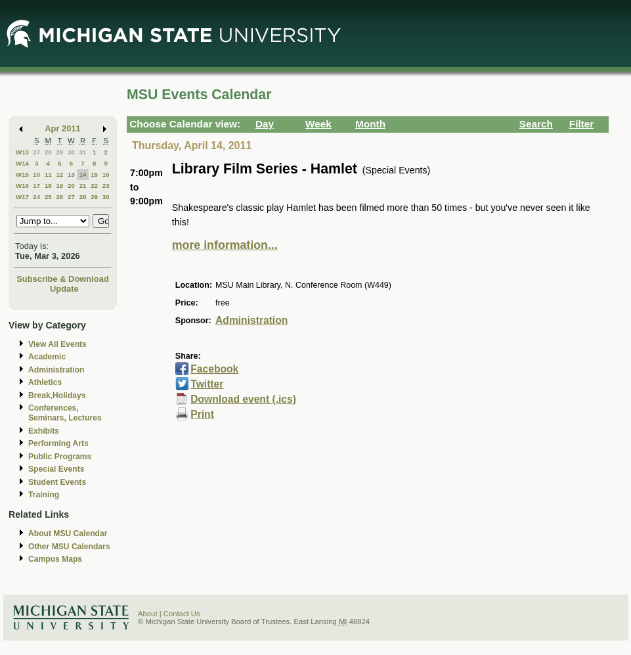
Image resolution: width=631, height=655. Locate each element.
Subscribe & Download (62, 279)
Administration (56, 369)
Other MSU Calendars (69, 546)
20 (71, 185)
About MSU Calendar (67, 533)
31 (83, 152)
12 (59, 174)
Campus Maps (55, 559)
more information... (225, 245)
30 (71, 152)
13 (71, 174)
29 (59, 152)
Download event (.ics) (243, 399)
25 (48, 196)
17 (36, 185)
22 (94, 185)
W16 (22, 185)
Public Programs (59, 456)
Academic (47, 356)
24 (36, 196)
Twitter (206, 384)
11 (48, 174)
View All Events (57, 344)
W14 (22, 163)
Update (64, 289)
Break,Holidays (57, 395)
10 (36, 174)
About (148, 614)
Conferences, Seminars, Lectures (65, 412)
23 (106, 185)
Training (43, 494)
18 (48, 185)
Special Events (56, 469)
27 (36, 152)
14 (83, 174)
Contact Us (181, 614)
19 (59, 185)
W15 (22, 174)
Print (202, 414)
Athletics (45, 382)
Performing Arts (58, 443)
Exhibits (43, 431)
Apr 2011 (63, 128)
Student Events (57, 482)
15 (94, 174)
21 (83, 185)
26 (59, 196)
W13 (22, 152)
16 (106, 174)
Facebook (214, 368)
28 (48, 152)
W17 (22, 196)
